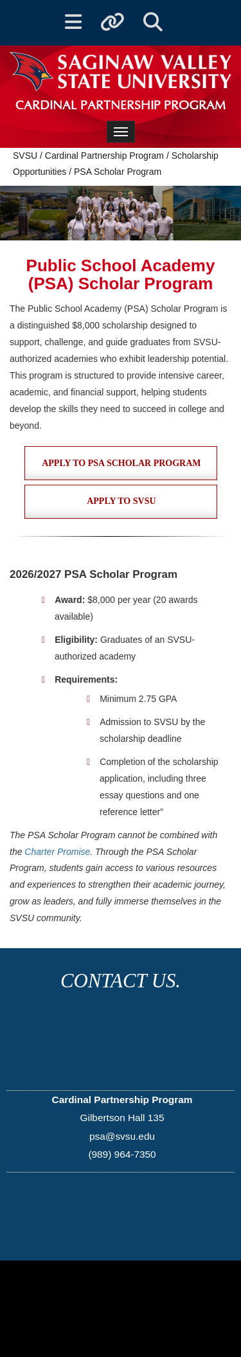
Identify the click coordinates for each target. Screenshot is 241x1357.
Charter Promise (57, 852)
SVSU (25, 155)
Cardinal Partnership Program (104, 155)
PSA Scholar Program (117, 171)
